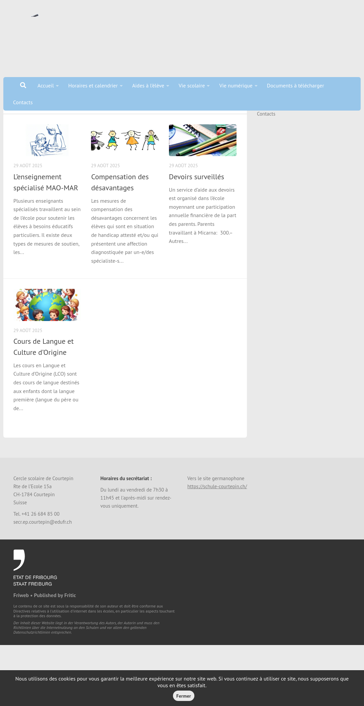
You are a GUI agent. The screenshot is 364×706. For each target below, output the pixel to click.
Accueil (45, 85)
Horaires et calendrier (93, 85)
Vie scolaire (192, 85)
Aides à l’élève (148, 85)
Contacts (23, 102)
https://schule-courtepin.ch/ (217, 511)
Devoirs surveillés (196, 201)
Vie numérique (235, 85)
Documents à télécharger (295, 85)
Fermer (183, 696)
